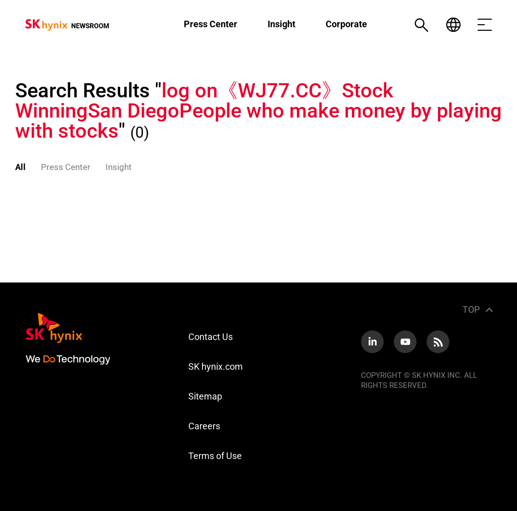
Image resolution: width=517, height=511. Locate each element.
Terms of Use (215, 455)
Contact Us (210, 336)
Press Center (210, 24)
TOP (471, 309)
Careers (204, 426)
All (20, 167)
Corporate (346, 24)
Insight (281, 24)
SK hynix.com (215, 366)
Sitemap (205, 396)
